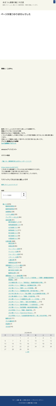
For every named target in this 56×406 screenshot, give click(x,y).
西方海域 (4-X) (13, 233)
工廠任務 (11, 260)
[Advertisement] (28, 373)
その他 (8, 327)
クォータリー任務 (14, 254)
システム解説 (10, 214)
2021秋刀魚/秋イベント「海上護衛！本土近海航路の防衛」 (27, 294)
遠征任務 (11, 243)
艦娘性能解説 (10, 209)
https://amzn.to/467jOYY (9, 167)
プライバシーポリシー (38, 400)
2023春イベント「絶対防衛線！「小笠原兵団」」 (24, 305)
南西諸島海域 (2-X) (14, 225)
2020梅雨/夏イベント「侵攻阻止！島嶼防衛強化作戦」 (26, 282)
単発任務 (11, 246)
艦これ (5, 204)
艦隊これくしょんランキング (9, 185)
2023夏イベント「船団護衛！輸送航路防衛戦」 (23, 307)
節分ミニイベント (14, 267)
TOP (13, 400)
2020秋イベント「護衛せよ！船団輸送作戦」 (22, 285)
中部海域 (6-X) (13, 238)
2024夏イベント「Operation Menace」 (21, 313)
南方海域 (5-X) (13, 236)
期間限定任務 (12, 263)
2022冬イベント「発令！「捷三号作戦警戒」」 (23, 302)
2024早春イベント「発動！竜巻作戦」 (20, 310)
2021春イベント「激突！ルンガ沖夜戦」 (21, 288)
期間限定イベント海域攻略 (14, 276)
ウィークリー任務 (14, 249)
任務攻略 (8, 241)
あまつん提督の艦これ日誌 (13, 2)
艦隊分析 (8, 318)
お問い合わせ (26, 400)
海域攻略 (8, 220)
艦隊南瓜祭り (12, 273)
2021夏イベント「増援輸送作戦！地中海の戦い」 (24, 291)
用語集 (8, 324)
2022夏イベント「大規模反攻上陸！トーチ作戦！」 (25, 299)
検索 (2, 191)
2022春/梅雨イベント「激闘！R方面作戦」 (22, 296)
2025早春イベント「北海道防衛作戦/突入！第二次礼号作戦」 (28, 316)
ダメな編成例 (10, 321)
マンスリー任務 (13, 252)
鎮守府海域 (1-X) (13, 222)
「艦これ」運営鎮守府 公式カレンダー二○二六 (16, 161)
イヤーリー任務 (13, 257)
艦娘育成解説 (10, 206)
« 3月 (27, 352)
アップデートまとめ (12, 217)
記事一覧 (19, 400)
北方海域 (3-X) (13, 227)
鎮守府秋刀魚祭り (14, 270)
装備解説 (8, 212)
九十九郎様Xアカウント (8, 143)
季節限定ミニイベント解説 (14, 265)
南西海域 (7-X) (13, 230)
